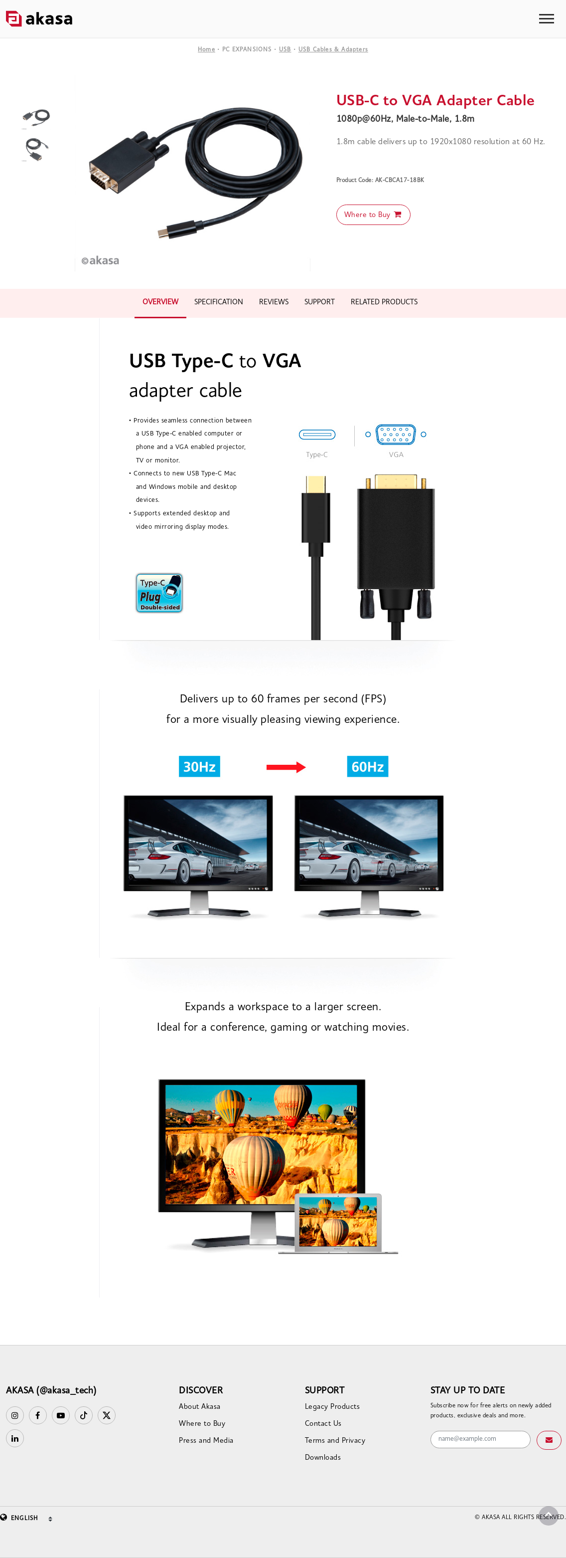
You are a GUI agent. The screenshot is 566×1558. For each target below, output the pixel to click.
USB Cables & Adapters (333, 50)
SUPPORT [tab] (319, 302)
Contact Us (323, 1424)
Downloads (323, 1458)
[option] (192, 173)
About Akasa (200, 1407)
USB (285, 50)
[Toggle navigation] (546, 18)
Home (206, 50)
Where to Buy (373, 214)
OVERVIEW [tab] (160, 302)
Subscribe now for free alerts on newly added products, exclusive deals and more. (491, 1411)
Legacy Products (332, 1407)
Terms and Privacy (335, 1441)
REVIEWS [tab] (273, 302)
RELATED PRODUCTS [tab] (384, 302)
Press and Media (206, 1441)
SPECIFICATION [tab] (218, 302)
